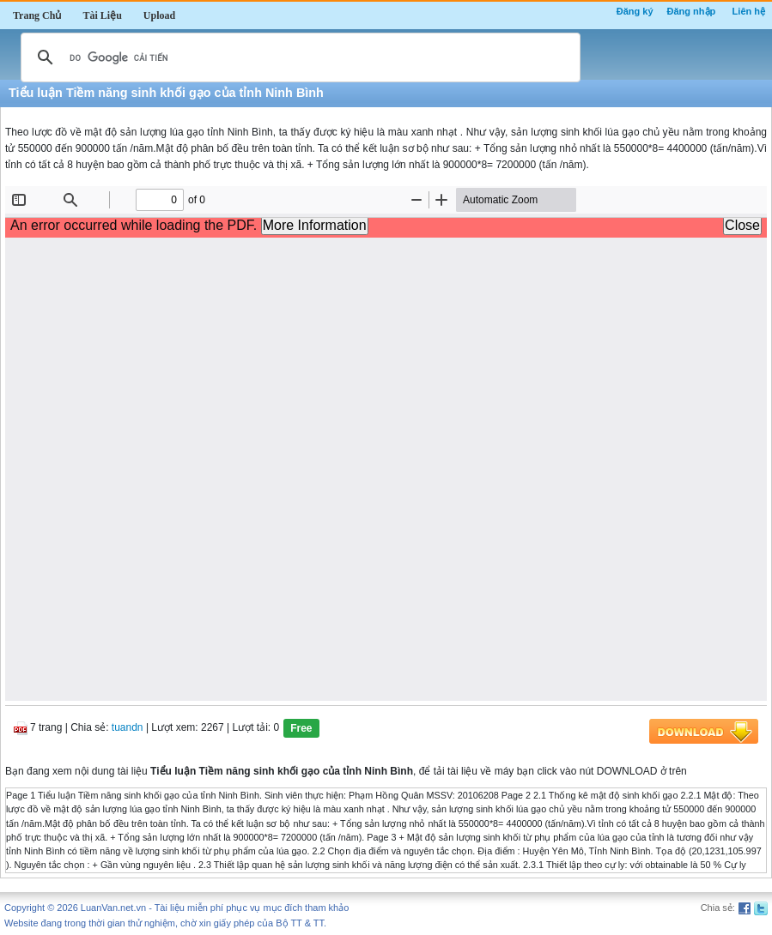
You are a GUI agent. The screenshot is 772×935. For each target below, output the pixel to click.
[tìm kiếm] (298, 57)
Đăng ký (635, 11)
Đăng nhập (691, 11)
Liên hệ (748, 11)
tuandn (127, 727)
